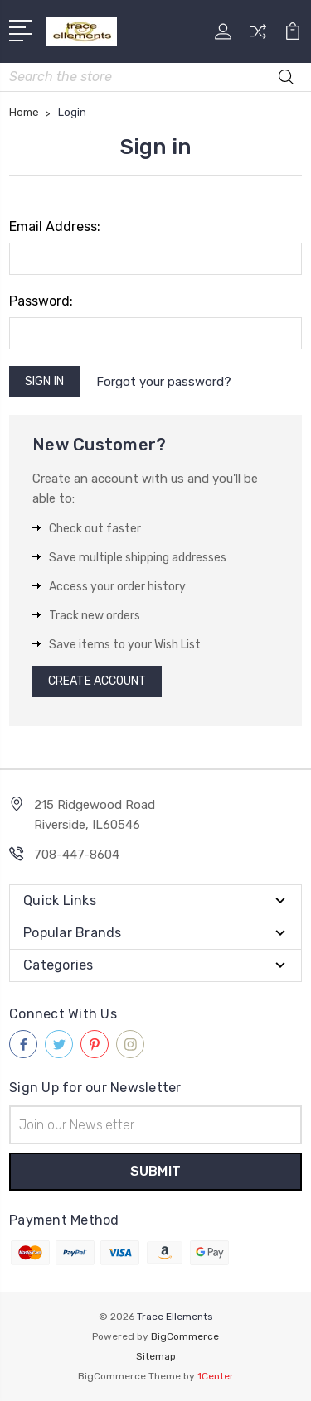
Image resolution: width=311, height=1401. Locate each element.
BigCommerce (185, 1336)
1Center (215, 1376)
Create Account (97, 681)
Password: (41, 301)
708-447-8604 (76, 854)
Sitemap (156, 1356)
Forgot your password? (163, 381)
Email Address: (54, 226)
